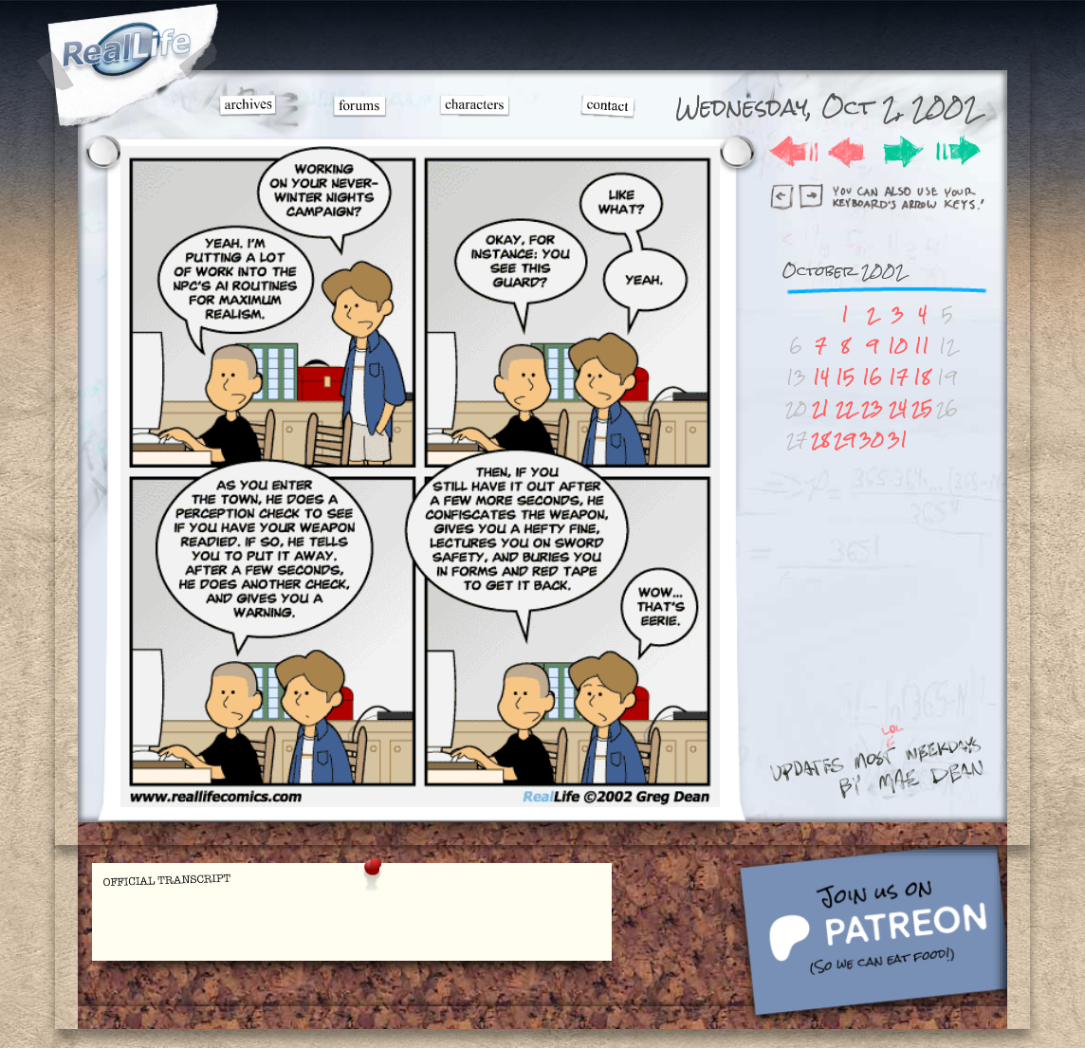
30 (871, 439)
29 (844, 439)
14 (821, 377)
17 (898, 377)
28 (820, 439)
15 (845, 377)
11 (921, 345)
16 (872, 377)
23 (872, 408)
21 (820, 408)
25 (921, 408)
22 (845, 408)
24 (898, 408)
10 (898, 345)
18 (921, 377)
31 (898, 439)
